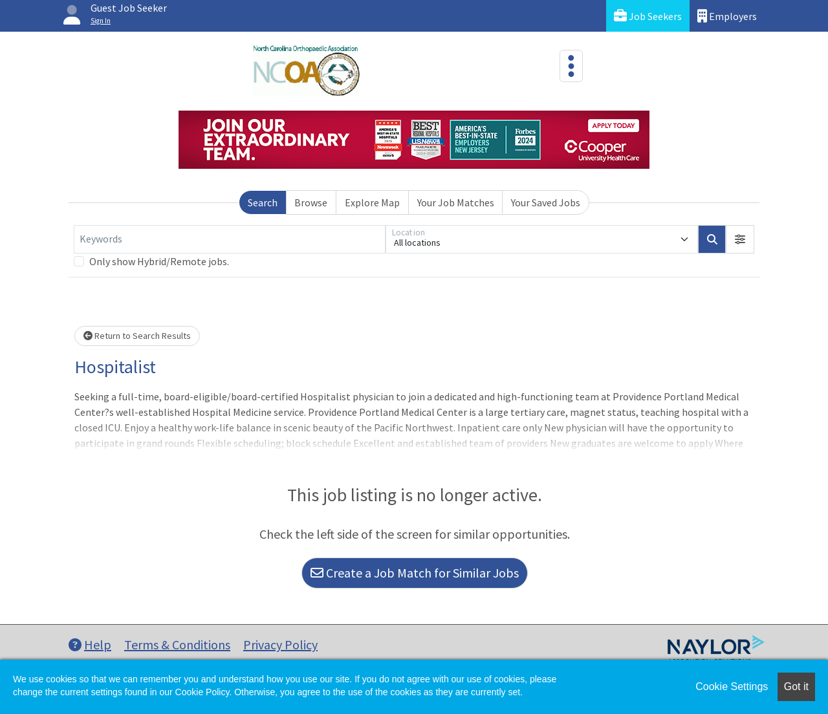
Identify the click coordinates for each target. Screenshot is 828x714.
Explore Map (372, 202)
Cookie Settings (731, 686)
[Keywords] (230, 239)
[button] (740, 239)
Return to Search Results (137, 335)
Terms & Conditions (177, 644)
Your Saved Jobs (545, 202)
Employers (727, 16)
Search (263, 202)
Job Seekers (648, 16)
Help (90, 644)
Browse (310, 202)
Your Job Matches (455, 202)
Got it (796, 686)
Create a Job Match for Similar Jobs (414, 573)
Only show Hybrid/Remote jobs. (159, 261)
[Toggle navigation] (571, 66)
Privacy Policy (280, 644)
